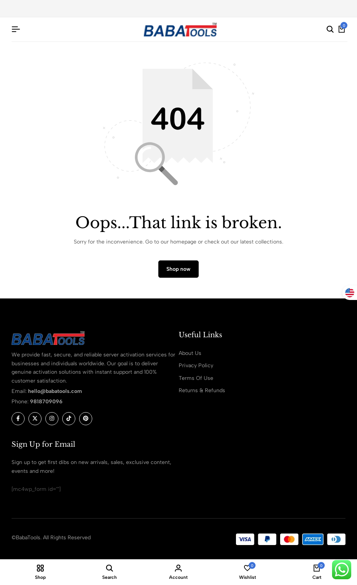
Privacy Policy (196, 365)
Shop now (178, 269)
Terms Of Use (196, 378)
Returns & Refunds (202, 390)
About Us (190, 353)
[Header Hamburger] (16, 29)
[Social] (18, 418)
